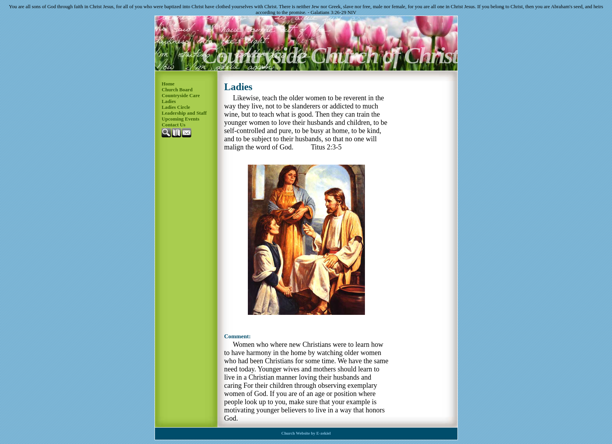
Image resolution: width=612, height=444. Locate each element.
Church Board (177, 89)
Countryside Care (181, 95)
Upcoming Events (180, 119)
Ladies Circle (176, 107)
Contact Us (173, 125)
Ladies (169, 101)
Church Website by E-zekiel (306, 433)
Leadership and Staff (184, 113)
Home (168, 84)
